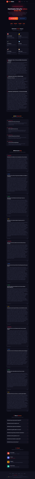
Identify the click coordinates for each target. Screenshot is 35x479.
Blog (22, 1)
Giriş (19, 1)
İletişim (27, 1)
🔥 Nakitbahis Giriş (13, 18)
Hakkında (13, 473)
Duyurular (19, 473)
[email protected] (12, 458)
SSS (24, 1)
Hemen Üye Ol (22, 18)
